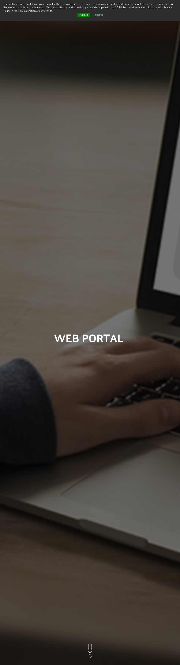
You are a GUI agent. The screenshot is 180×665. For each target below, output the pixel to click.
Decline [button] (98, 14)
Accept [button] (84, 14)
